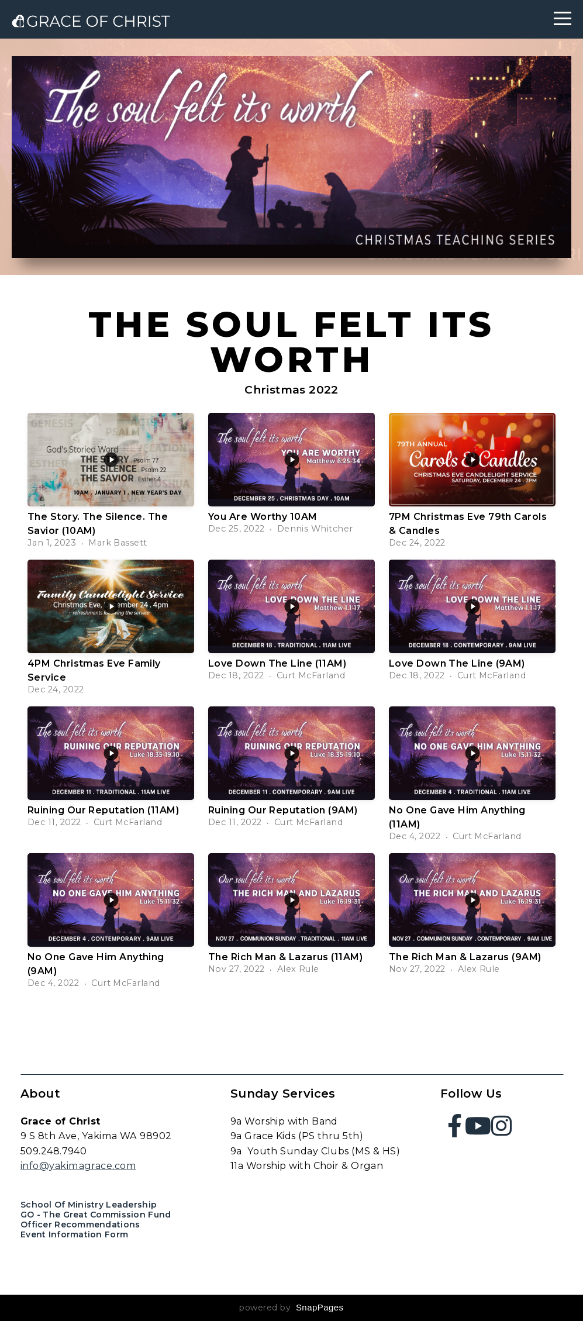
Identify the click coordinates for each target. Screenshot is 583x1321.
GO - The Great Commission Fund (95, 1214)
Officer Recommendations (80, 1224)
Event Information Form (74, 1234)
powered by (291, 1307)
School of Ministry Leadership (88, 1204)
